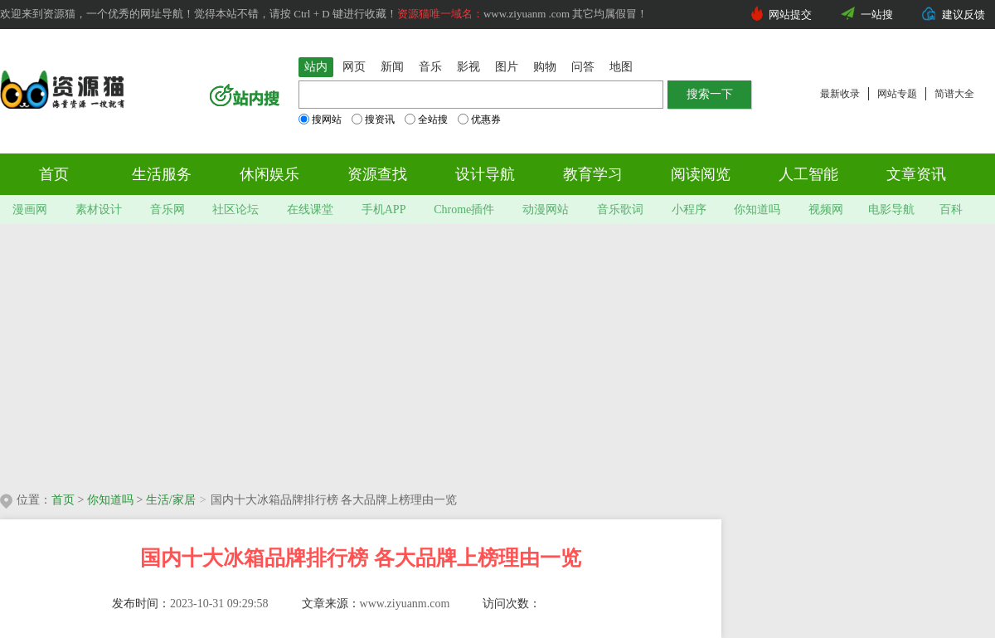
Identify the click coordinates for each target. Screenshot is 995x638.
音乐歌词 (620, 209)
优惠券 (479, 119)
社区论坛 (235, 209)
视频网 (825, 209)
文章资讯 (916, 174)
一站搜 (877, 14)
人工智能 (808, 174)
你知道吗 (757, 209)
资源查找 (377, 174)
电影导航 (891, 209)
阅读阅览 (700, 174)
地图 (621, 67)
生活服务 (162, 174)
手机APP (384, 209)
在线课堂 (310, 209)
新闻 (392, 67)
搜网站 (320, 119)
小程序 (689, 209)
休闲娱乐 (269, 174)
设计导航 (485, 174)
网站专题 (897, 94)
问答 (583, 67)
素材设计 (98, 209)
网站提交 (790, 14)
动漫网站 (545, 209)
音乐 (430, 67)
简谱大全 (954, 94)
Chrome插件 (464, 209)
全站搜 (426, 119)
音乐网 (167, 209)
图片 (506, 67)
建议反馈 (963, 14)
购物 (544, 67)
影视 (468, 67)
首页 (54, 174)
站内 (316, 67)
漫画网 (29, 209)
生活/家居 (171, 500)
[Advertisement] (290, 352)
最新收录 (840, 94)
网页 (354, 67)
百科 (951, 209)
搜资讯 (373, 119)
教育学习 (593, 174)
